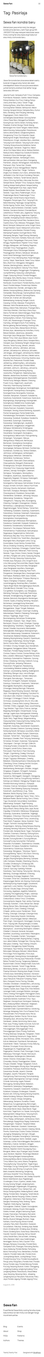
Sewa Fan (7, 3)
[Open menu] (39, 3)
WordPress (37, 1352)
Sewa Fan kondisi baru (19, 22)
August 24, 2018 (8, 1285)
